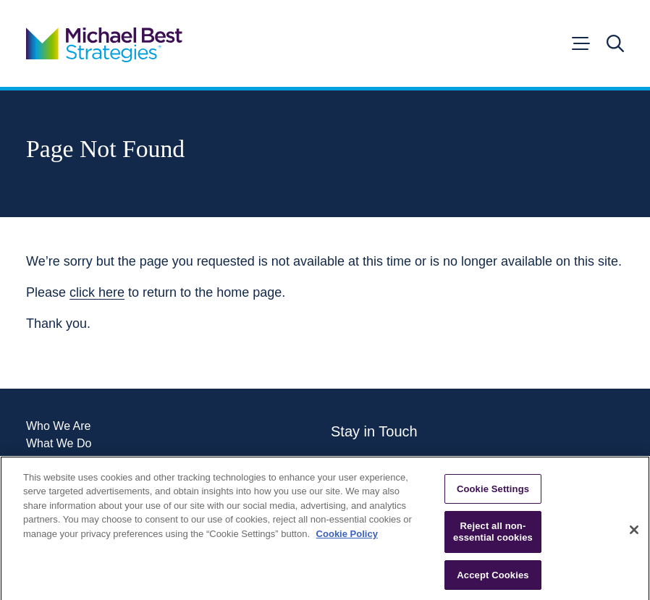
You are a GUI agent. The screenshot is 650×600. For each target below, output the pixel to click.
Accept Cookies (492, 577)
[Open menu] (579, 43)
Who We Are (58, 426)
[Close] (634, 533)
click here (96, 292)
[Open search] (615, 43)
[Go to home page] (104, 44)
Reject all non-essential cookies (493, 535)
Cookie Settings (493, 491)
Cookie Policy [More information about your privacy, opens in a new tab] (347, 536)
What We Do (58, 443)
